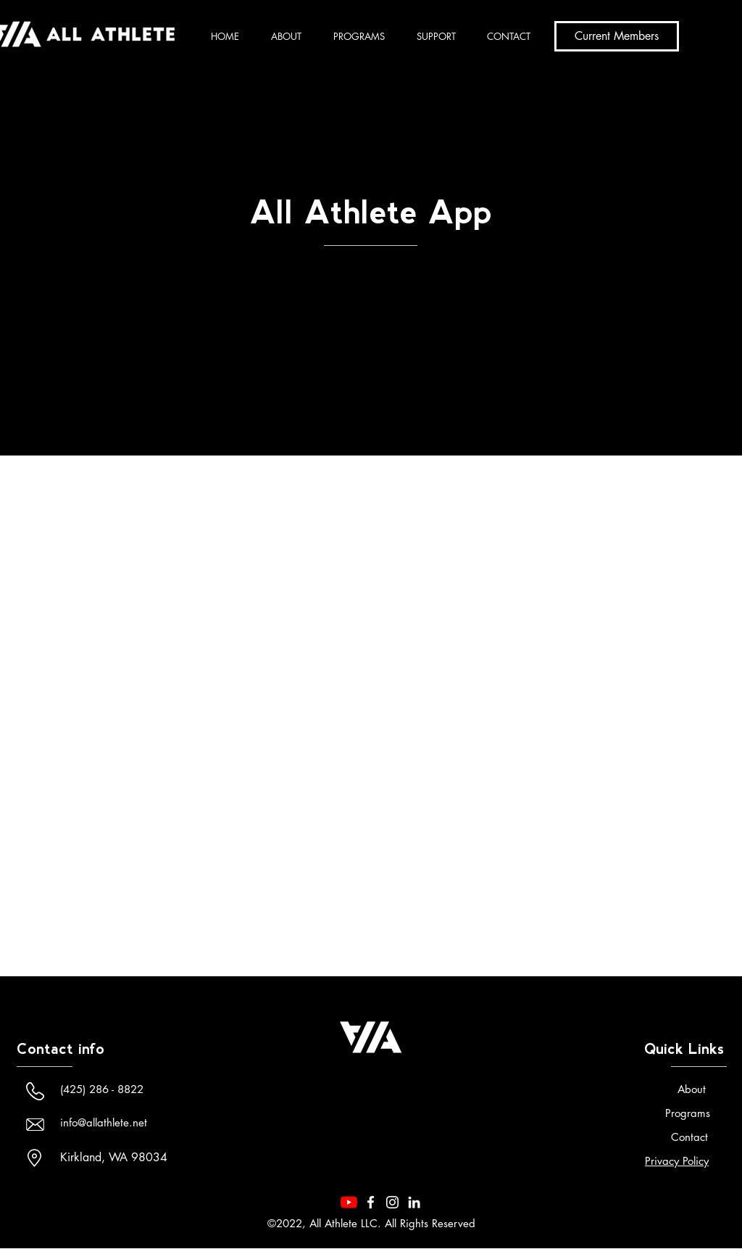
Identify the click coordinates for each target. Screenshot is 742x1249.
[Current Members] (616, 36)
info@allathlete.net (103, 1122)
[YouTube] (349, 1202)
